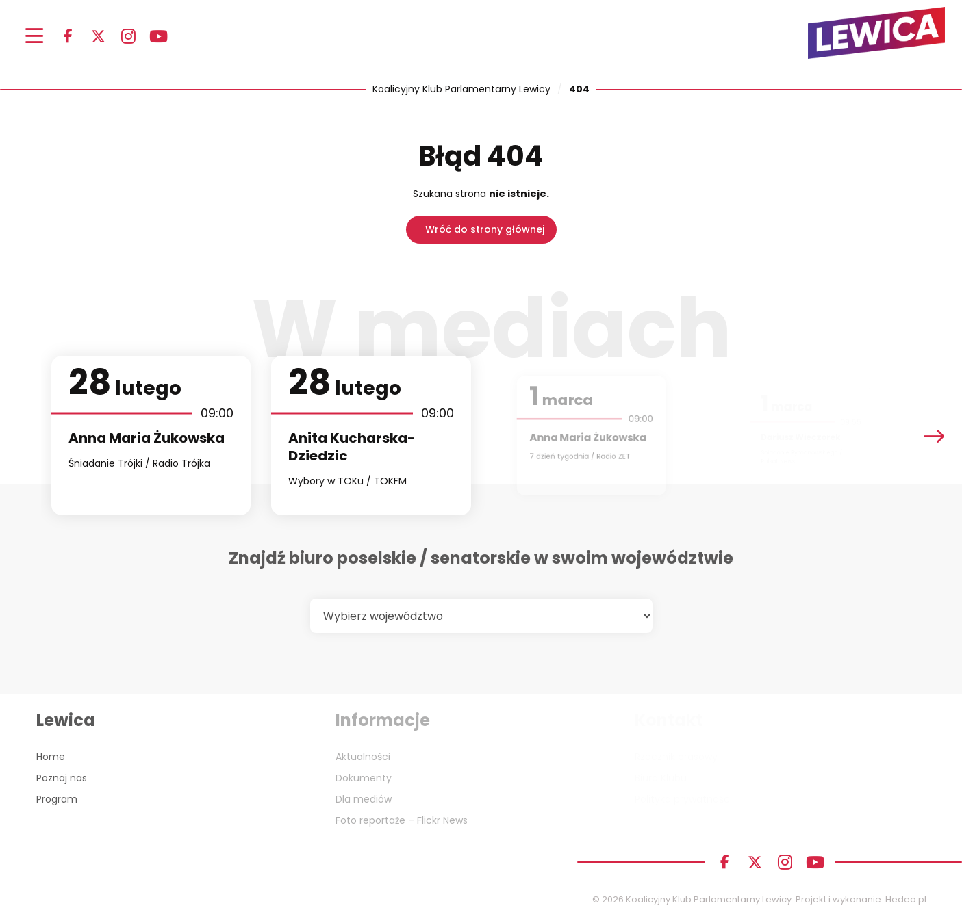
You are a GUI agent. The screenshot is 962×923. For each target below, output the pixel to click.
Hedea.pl (905, 899)
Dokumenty (364, 778)
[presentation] (934, 435)
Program (56, 799)
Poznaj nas (61, 778)
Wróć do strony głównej (484, 229)
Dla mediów (364, 799)
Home (50, 757)
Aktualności (363, 757)
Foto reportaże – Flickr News (402, 820)
